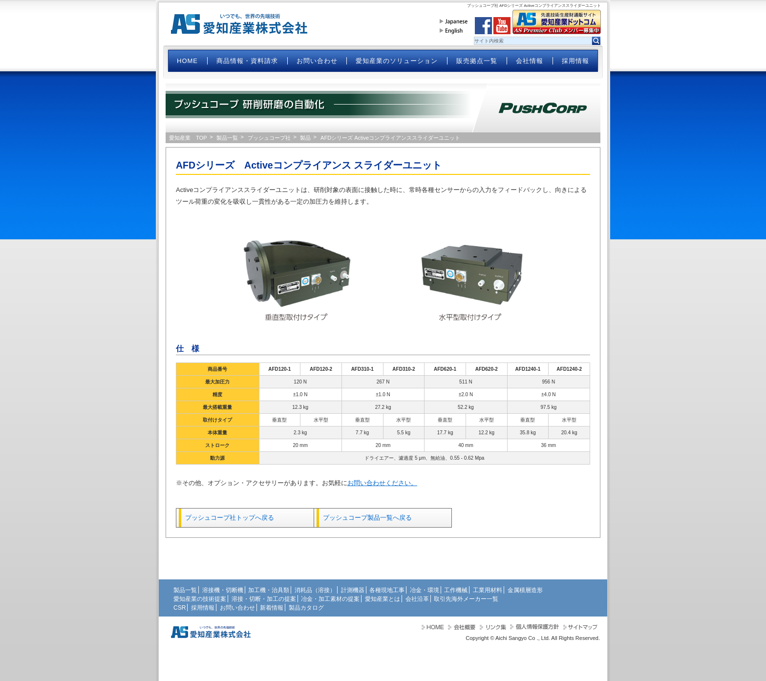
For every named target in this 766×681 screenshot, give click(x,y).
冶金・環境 (424, 590)
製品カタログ (306, 607)
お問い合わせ (317, 60)
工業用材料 (487, 590)
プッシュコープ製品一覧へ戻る (367, 517)
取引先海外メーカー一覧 (466, 599)
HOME (187, 60)
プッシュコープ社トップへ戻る (229, 517)
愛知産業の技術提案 (199, 599)
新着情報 (271, 607)
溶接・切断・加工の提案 (264, 599)
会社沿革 (417, 599)
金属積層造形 (525, 590)
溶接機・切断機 (222, 590)
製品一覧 (227, 138)
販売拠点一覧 (476, 60)
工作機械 (456, 590)
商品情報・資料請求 (247, 60)
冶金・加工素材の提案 (330, 599)
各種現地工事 (386, 590)
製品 (305, 138)
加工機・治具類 (268, 590)
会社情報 (529, 60)
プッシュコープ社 (269, 138)
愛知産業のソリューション (397, 60)
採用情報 (575, 60)
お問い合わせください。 (382, 483)
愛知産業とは (382, 599)
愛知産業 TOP (188, 138)
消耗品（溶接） (315, 590)
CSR (179, 607)
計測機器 (352, 590)
